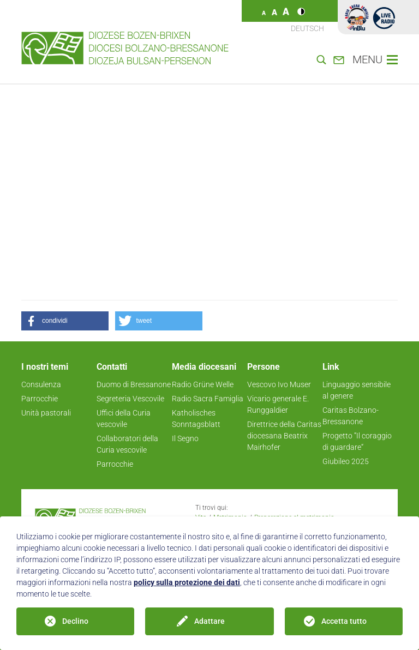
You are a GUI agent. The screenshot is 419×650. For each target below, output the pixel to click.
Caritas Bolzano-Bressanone (350, 416)
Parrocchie (39, 398)
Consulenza (41, 384)
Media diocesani (204, 367)
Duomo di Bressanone (134, 384)
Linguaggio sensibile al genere (356, 390)
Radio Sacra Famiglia (207, 398)
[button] (65, 320)
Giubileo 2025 (345, 461)
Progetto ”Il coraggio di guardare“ (357, 441)
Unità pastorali (46, 412)
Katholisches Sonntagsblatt (196, 418)
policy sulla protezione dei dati (187, 582)
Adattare (209, 621)
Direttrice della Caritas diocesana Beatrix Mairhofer (284, 436)
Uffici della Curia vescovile (124, 418)
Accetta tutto (344, 621)
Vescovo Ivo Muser (279, 384)
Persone (263, 367)
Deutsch (307, 28)
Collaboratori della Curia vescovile (127, 444)
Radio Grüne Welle (203, 384)
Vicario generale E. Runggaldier (278, 404)
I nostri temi (44, 367)
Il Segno (185, 438)
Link (330, 367)
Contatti (112, 367)
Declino (75, 621)
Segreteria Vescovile (130, 398)
